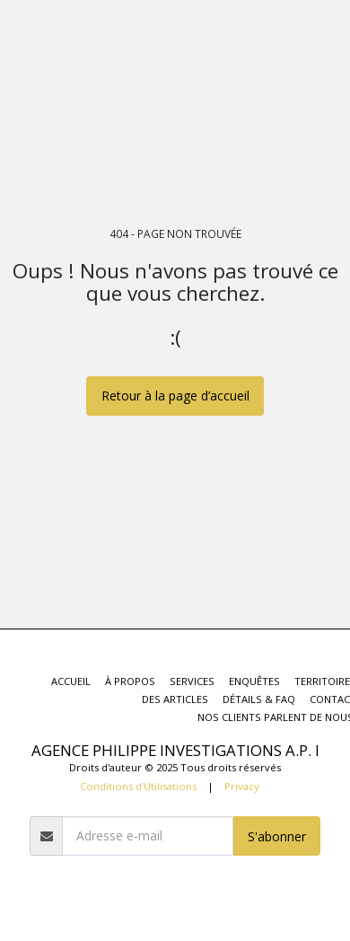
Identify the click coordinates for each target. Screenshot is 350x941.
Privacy (241, 786)
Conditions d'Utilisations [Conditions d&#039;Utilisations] (138, 786)
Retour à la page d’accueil (175, 395)
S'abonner (277, 836)
